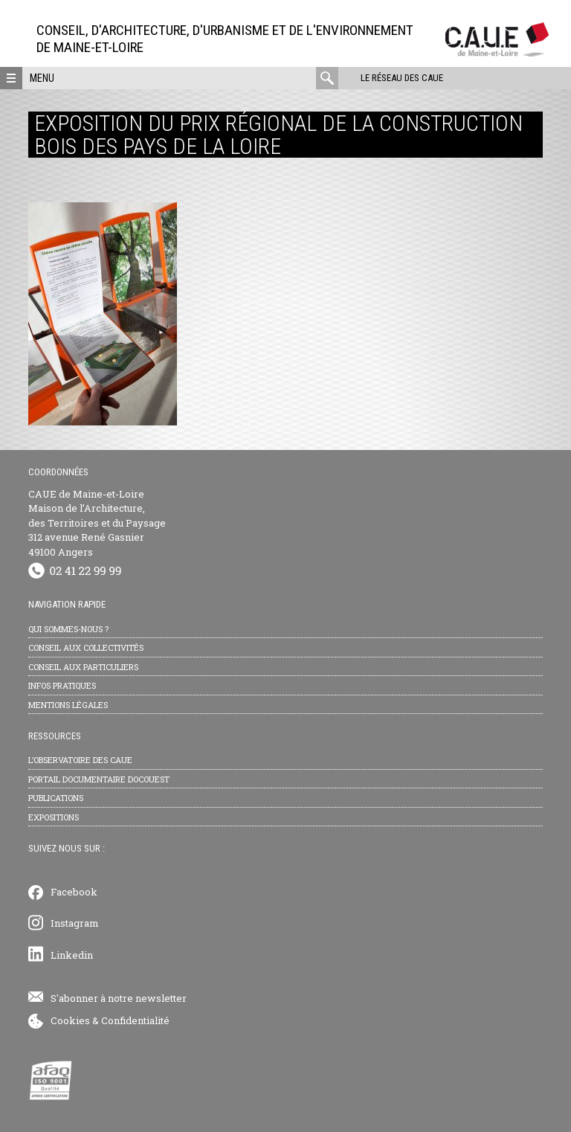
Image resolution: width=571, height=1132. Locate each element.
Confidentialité (135, 1020)
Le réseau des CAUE (402, 77)
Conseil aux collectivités (85, 647)
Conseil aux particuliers (83, 666)
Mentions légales (68, 704)
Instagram (75, 923)
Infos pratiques (62, 685)
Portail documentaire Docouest (99, 779)
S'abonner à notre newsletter (119, 998)
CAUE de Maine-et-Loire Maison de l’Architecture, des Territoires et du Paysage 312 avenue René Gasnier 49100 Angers (97, 523)
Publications (55, 797)
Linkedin (72, 955)
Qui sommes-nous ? (68, 628)
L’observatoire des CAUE (80, 759)
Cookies (70, 1020)
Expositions (53, 817)
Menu (42, 78)
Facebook (74, 891)
